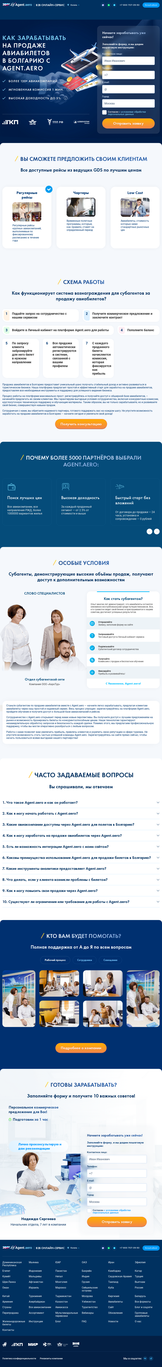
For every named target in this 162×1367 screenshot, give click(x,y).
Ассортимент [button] (80, 14)
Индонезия (35, 1270)
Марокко (60, 1287)
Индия (85, 1276)
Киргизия (113, 1296)
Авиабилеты (10, 14)
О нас (140, 14)
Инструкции (36, 1321)
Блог (110, 14)
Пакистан (61, 1270)
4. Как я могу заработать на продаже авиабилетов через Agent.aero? (62, 835)
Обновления (115, 1312)
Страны (6, 1307)
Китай (5, 1296)
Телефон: (107, 68)
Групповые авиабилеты (142, 1314)
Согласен (127, 113)
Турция (139, 1276)
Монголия (61, 1281)
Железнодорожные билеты (13, 1323)
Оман (5, 1287)
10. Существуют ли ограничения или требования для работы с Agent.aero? (65, 901)
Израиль (34, 1287)
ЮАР (58, 1262)
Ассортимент (36, 1312)
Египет (6, 1270)
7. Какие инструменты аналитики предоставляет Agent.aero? (54, 868)
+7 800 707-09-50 (129, 5)
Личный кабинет (151, 5)
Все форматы (143, 1301)
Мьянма (34, 1262)
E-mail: (105, 82)
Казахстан (61, 1301)
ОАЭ (84, 1262)
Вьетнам (140, 1281)
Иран (111, 1262)
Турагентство (90, 1307)
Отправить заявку (128, 123)
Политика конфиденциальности (19, 1358)
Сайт (111, 1307)
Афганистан (36, 1281)
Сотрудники (84, 960)
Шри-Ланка (9, 1281)
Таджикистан (63, 1296)
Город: (105, 96)
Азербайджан (37, 1301)
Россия (139, 1287)
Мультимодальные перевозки (66, 1314)
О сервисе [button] (97, 14)
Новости (128, 14)
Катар (138, 1270)
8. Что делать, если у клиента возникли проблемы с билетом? (55, 879)
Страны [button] (64, 14)
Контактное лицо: (112, 53)
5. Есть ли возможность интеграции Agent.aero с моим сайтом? (55, 846)
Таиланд (113, 1281)
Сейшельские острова (90, 1289)
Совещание (110, 960)
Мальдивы (35, 1276)
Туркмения (35, 1296)
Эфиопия (140, 1262)
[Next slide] (157, 531)
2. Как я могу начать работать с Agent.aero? (40, 813)
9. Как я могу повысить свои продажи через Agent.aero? (50, 890)
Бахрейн (87, 1270)
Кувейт (6, 1276)
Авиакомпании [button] (46, 14)
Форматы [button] (27, 14)
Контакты (153, 14)
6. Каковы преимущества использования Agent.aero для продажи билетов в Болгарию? (76, 857)
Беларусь (140, 1296)
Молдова (87, 1296)
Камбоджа (114, 1270)
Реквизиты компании (51, 1358)
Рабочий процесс (55, 960)
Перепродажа (10, 1312)
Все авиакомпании (40, 1307)
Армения (7, 1301)
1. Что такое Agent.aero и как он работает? (40, 802)
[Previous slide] (149, 531)
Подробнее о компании (81, 1047)
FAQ (117, 14)
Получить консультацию (81, 424)
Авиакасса (61, 1307)
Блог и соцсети (143, 1307)
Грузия (86, 1281)
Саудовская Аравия (120, 1276)
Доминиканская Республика (12, 1264)
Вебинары (88, 1312)
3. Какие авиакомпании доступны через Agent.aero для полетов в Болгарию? (68, 824)
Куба (111, 1287)
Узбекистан (89, 1301)
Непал (59, 1276)
